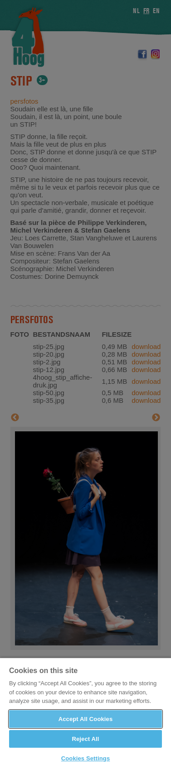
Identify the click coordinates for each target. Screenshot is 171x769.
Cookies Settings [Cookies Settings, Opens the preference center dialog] (85, 758)
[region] (85, 713)
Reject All (85, 739)
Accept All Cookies (86, 719)
